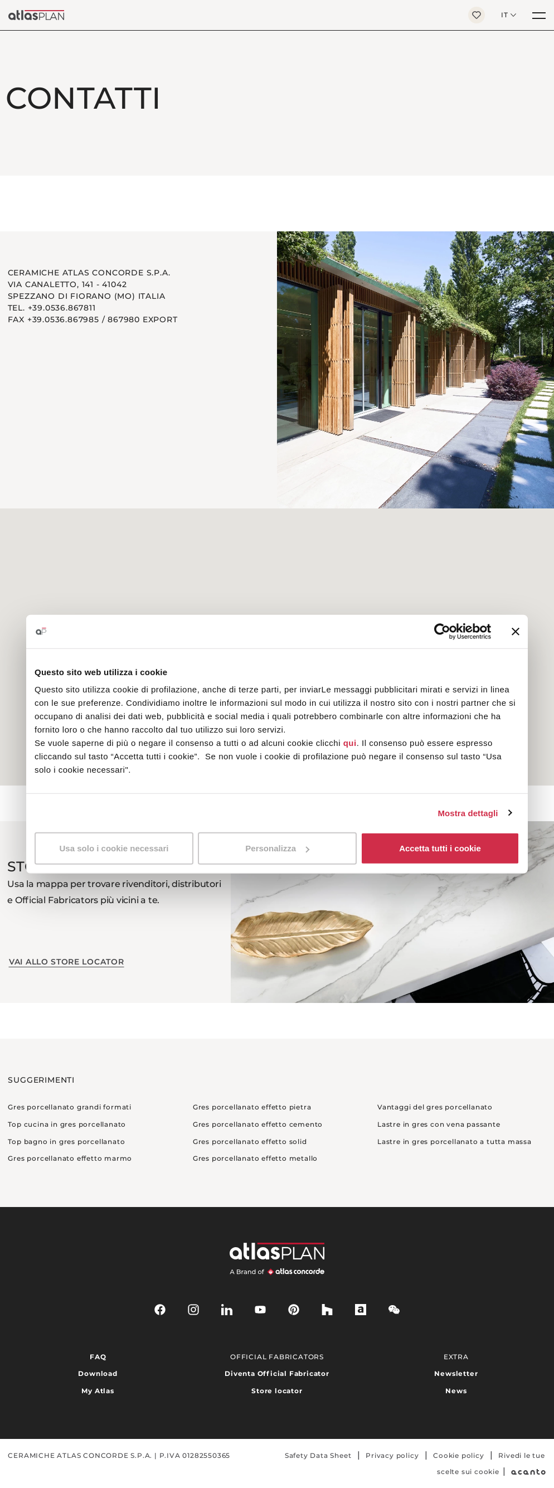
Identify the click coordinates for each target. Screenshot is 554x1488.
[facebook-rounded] (160, 1309)
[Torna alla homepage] (230, 15)
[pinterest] (293, 1309)
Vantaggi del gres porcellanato (435, 1107)
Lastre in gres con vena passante (438, 1124)
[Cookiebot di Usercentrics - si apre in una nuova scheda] (442, 631)
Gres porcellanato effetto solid (250, 1141)
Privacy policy (392, 1455)
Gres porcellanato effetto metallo (255, 1158)
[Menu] (539, 15)
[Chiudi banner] (515, 631)
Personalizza (277, 848)
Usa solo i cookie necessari (114, 848)
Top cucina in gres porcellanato (67, 1124)
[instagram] (193, 1309)
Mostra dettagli (468, 812)
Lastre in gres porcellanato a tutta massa (454, 1141)
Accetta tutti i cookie (440, 848)
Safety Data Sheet (318, 1455)
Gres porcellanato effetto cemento (258, 1124)
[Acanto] (529, 1471)
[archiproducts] (360, 1309)
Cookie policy (458, 1455)
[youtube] (260, 1309)
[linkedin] (227, 1309)
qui (350, 743)
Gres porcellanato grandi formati (70, 1107)
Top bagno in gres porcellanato (66, 1141)
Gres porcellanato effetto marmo (70, 1158)
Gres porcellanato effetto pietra (252, 1107)
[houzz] (327, 1309)
